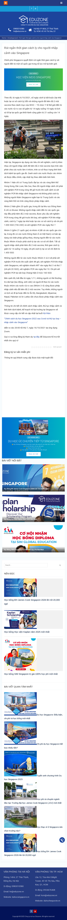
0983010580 (18, 29)
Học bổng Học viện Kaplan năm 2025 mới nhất (26, 632)
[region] (33, 79)
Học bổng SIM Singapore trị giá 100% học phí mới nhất (31, 674)
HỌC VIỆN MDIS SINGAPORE (33, 77)
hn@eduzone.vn (19, 31)
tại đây (36, 337)
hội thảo (46, 313)
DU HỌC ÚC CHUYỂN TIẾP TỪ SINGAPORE (33, 441)
